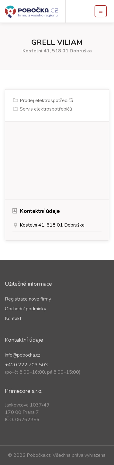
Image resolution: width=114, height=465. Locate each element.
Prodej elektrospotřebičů (46, 100)
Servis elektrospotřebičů (46, 109)
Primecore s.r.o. (23, 391)
